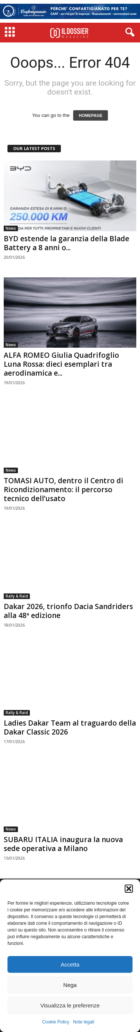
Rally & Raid (17, 596)
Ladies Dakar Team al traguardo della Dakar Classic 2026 (70, 727)
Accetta (69, 964)
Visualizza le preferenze (70, 1005)
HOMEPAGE (90, 115)
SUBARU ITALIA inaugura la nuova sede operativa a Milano (63, 844)
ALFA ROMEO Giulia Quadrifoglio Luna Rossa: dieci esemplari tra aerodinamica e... (61, 364)
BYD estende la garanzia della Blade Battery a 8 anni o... (66, 243)
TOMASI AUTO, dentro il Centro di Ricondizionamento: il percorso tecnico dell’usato (63, 489)
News (11, 228)
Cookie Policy (55, 1022)
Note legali (83, 1022)
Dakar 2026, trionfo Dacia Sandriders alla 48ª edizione (68, 611)
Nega (70, 985)
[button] (129, 888)
